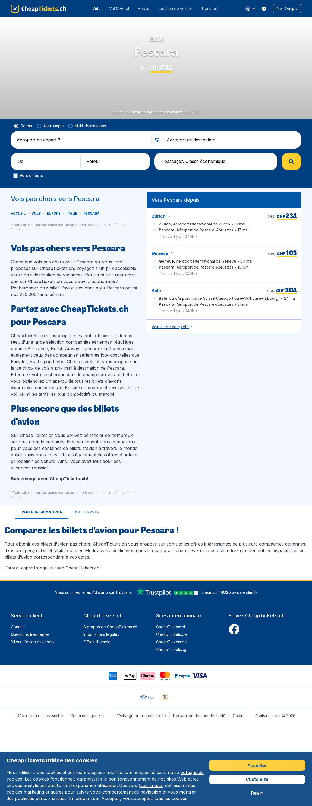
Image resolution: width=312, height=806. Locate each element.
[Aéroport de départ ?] (81, 139)
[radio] (23, 126)
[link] (264, 8)
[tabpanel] (156, 547)
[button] (287, 8)
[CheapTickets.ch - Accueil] (38, 8)
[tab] (41, 512)
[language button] (250, 8)
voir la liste (151, 785)
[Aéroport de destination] (231, 139)
